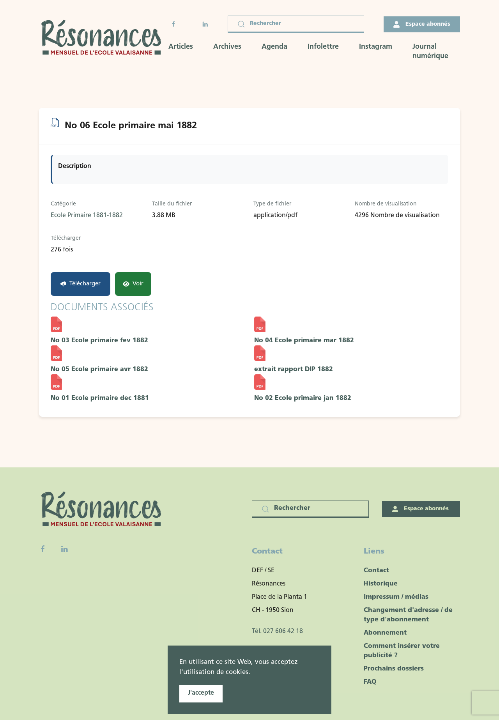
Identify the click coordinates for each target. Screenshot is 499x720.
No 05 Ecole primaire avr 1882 (99, 369)
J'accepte (201, 693)
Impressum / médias (396, 597)
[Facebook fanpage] (43, 549)
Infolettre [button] (323, 47)
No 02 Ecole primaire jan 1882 (302, 398)
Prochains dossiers (394, 669)
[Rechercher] (296, 24)
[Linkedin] (64, 549)
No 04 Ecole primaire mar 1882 (304, 341)
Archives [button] (227, 47)
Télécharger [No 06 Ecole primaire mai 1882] (80, 284)
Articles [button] (180, 47)
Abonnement (385, 633)
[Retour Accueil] (103, 38)
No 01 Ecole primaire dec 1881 (100, 398)
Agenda (274, 47)
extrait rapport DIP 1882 (293, 369)
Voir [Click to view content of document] (133, 284)
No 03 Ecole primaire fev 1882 (99, 341)
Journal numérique (430, 51)
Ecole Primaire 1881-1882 (87, 215)
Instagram (375, 47)
